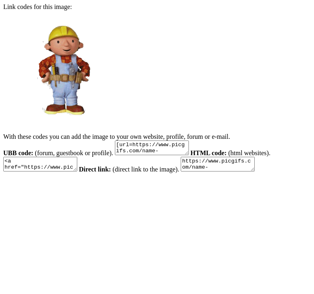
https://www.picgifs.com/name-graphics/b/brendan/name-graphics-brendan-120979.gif (230, 167)
